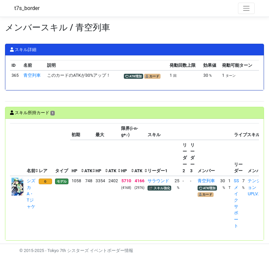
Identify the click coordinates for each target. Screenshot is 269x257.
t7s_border (27, 8)
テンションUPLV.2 (254, 187)
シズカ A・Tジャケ (31, 193)
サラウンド (158, 180)
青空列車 (32, 75)
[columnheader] (17, 149)
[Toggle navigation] (246, 8)
